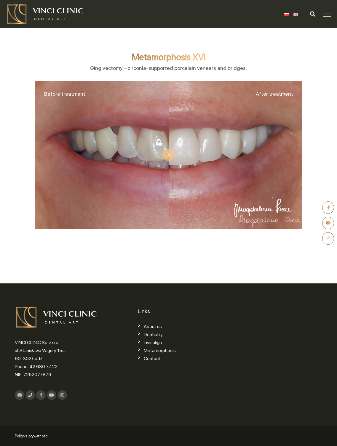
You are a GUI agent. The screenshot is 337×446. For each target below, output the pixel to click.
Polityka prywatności (31, 436)
